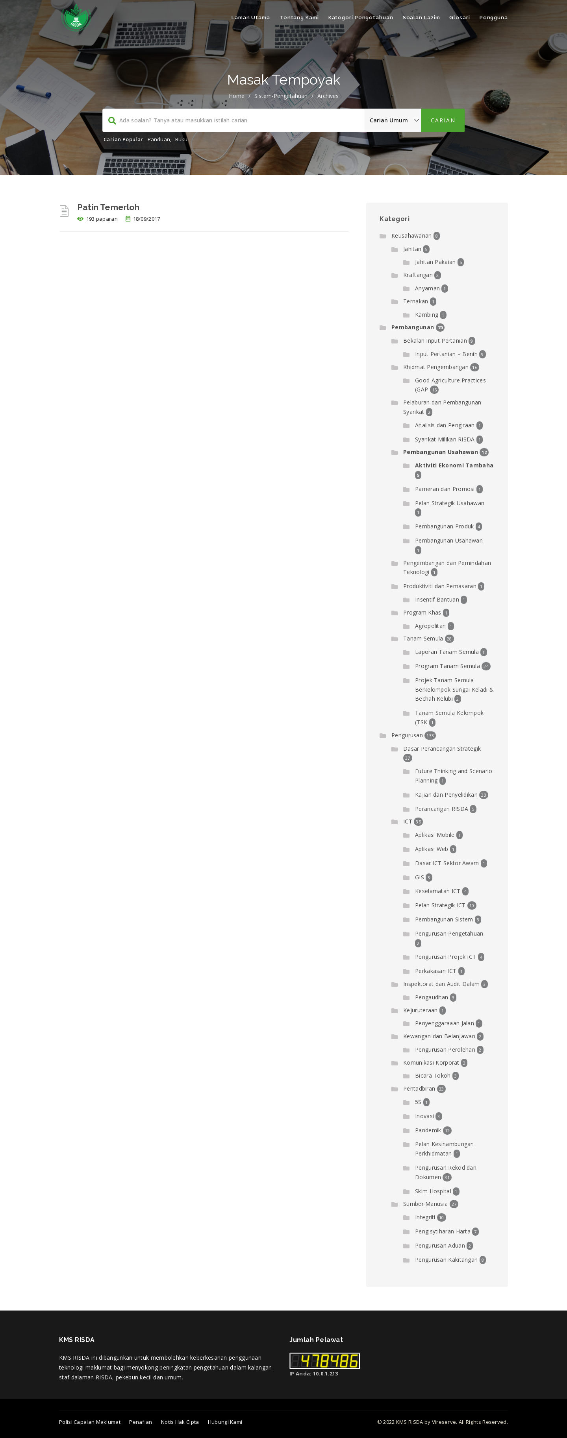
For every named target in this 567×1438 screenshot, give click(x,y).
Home (237, 96)
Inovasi (424, 1116)
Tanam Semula (423, 638)
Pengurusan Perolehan (445, 1049)
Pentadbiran (419, 1088)
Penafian (140, 1421)
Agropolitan (430, 625)
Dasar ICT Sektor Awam (447, 863)
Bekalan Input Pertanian (435, 340)
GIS (419, 877)
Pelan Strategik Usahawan (449, 503)
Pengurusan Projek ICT (445, 956)
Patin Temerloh (108, 207)
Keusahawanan (411, 235)
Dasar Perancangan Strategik (442, 748)
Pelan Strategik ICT (440, 905)
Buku (181, 139)
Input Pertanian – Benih (446, 354)
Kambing (426, 314)
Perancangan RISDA (441, 808)
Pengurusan (407, 735)
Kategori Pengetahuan (360, 17)
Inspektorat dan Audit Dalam (441, 984)
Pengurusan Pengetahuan (449, 933)
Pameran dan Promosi (445, 489)
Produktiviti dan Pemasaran (439, 586)
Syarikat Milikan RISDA (445, 439)
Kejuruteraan (420, 1010)
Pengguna (494, 17)
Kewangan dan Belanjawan (439, 1036)
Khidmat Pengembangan (436, 367)
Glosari (459, 17)
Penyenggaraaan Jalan (444, 1023)
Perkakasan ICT (435, 971)
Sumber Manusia (425, 1203)
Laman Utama (251, 17)
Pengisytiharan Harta (443, 1231)
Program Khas (422, 612)
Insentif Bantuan (437, 599)
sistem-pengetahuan (281, 96)
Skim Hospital (433, 1191)
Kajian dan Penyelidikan (446, 794)
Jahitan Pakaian (435, 262)
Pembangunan (412, 327)
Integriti (425, 1217)
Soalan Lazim (421, 17)
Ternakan (415, 301)
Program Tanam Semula (447, 666)
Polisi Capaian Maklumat (89, 1421)
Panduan (159, 139)
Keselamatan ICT (438, 891)
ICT (407, 821)
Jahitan (412, 249)
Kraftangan (418, 275)
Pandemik (428, 1130)
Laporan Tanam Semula (447, 651)
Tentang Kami (299, 17)
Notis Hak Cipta (180, 1421)
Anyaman (427, 288)
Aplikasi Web (431, 849)
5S (418, 1102)
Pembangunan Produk (444, 526)
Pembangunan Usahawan (440, 452)
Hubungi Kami (225, 1421)
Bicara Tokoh (433, 1075)
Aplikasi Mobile (435, 834)
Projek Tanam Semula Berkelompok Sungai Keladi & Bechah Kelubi (454, 689)
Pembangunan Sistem (444, 919)
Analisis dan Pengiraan (445, 425)
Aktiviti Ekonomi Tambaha (454, 465)
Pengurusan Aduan (440, 1245)
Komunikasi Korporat (431, 1062)
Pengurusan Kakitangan (446, 1259)
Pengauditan (431, 997)
